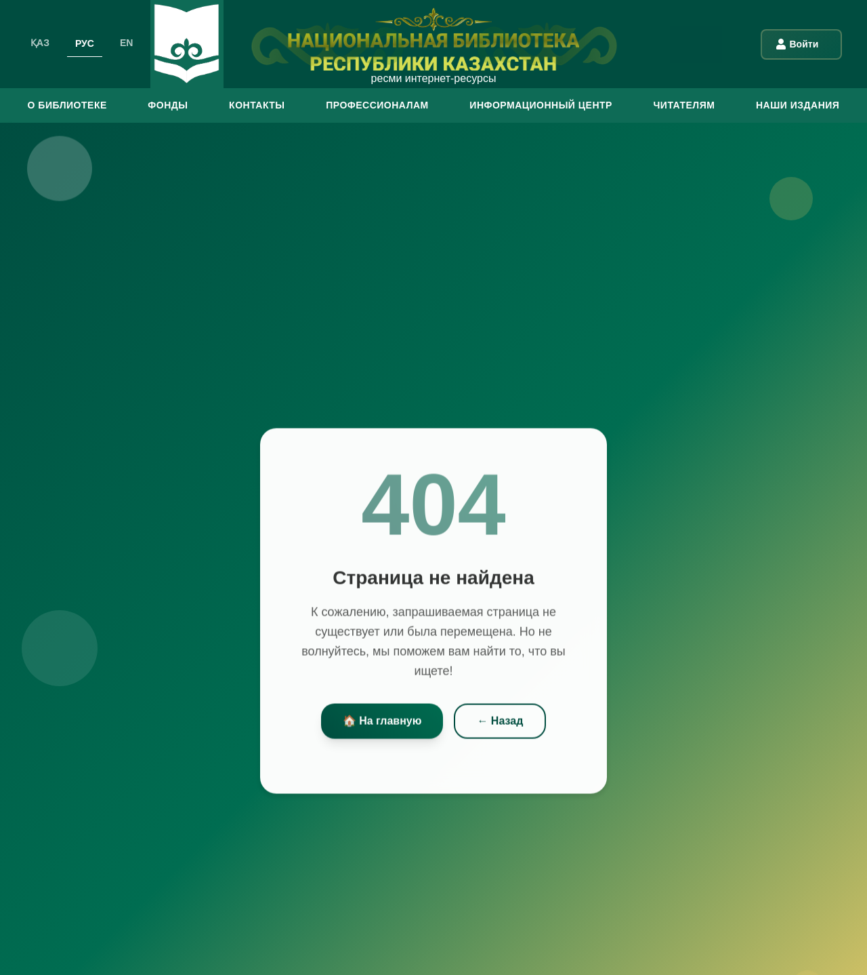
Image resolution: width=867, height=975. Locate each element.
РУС (84, 42)
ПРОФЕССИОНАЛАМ (377, 105)
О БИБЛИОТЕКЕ (67, 105)
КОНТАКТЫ (256, 105)
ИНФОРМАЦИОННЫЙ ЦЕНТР (540, 105)
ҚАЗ (39, 42)
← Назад (500, 724)
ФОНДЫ (168, 105)
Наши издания (797, 105)
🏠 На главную (382, 724)
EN (126, 42)
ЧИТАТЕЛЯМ (684, 105)
